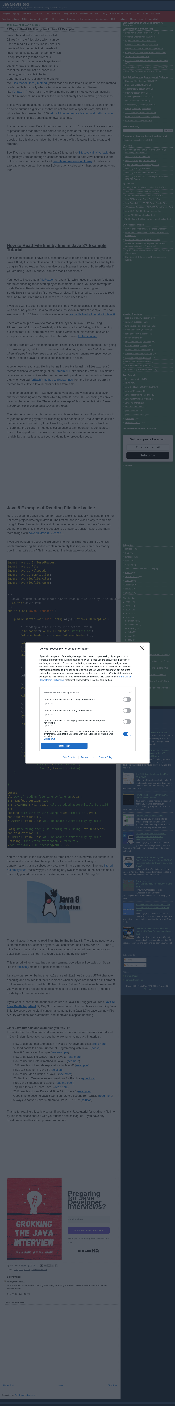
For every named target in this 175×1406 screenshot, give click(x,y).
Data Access (87, 757)
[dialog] (87, 703)
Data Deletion (69, 757)
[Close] (143, 649)
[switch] (127, 699)
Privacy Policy (106, 757)
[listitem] (87, 692)
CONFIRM (64, 746)
